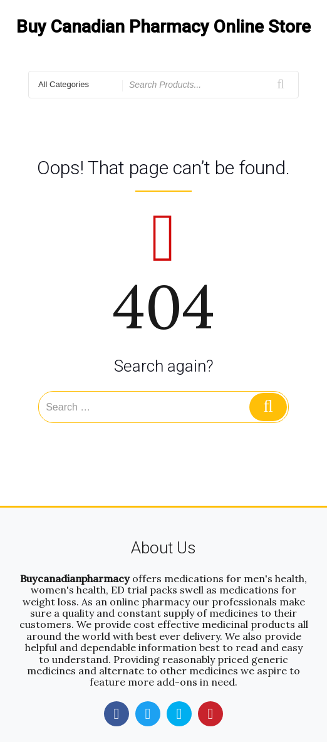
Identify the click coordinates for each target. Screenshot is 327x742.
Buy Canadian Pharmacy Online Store (163, 26)
